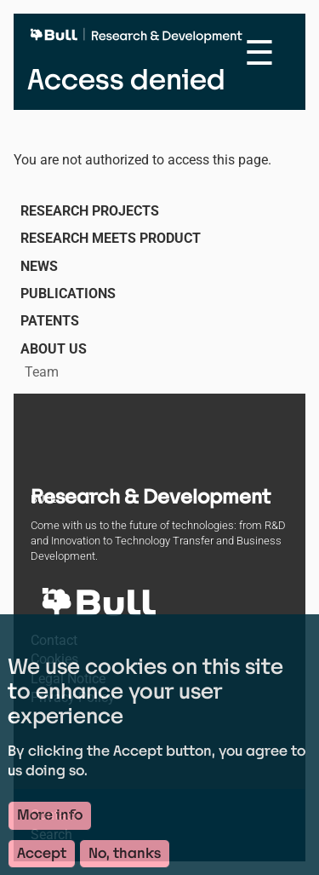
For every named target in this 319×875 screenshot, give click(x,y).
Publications (68, 293)
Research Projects (89, 211)
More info (50, 823)
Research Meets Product (110, 238)
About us (53, 349)
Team (42, 372)
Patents (49, 321)
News (39, 266)
